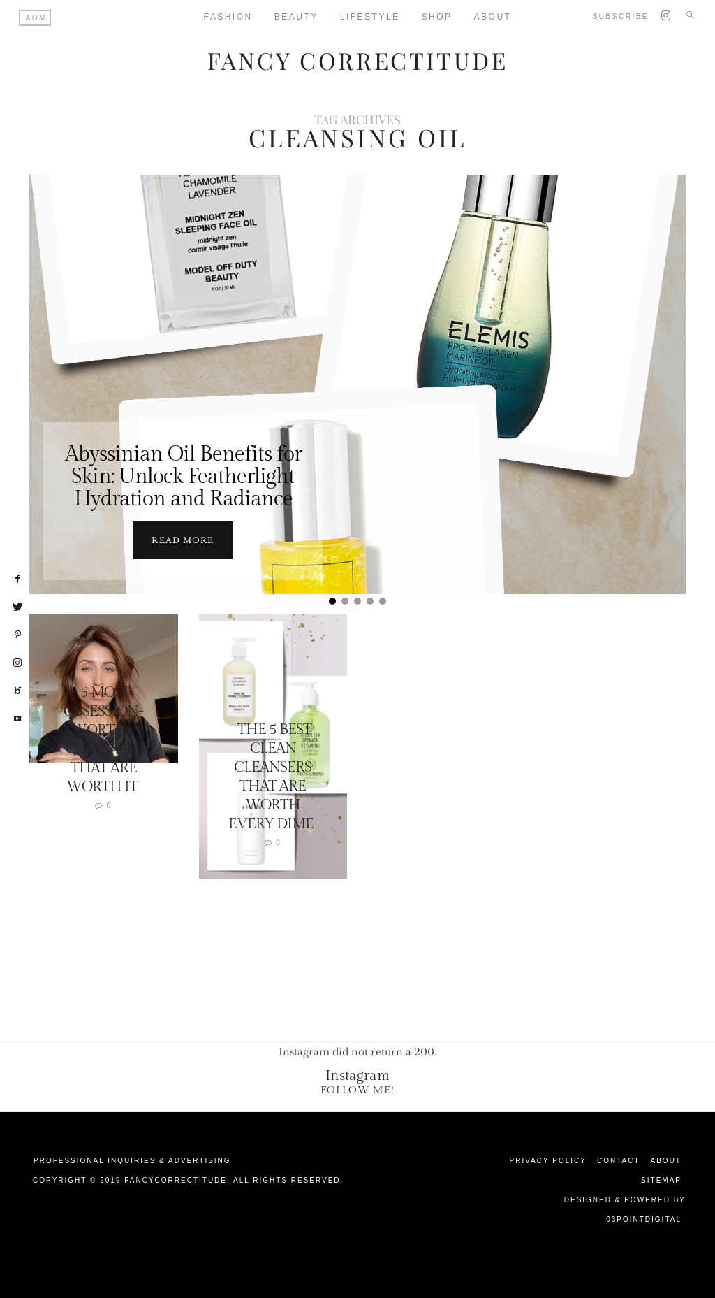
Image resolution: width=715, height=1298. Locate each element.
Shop (437, 17)
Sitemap (661, 1179)
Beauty (296, 17)
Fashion (228, 17)
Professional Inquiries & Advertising (132, 1160)
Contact (618, 1160)
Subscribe (621, 16)
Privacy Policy (548, 1160)
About (666, 1160)
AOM (36, 18)
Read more (183, 540)
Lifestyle (370, 17)
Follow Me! (357, 1089)
